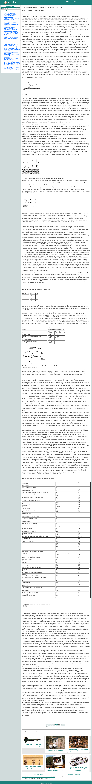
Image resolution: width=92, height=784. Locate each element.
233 (51, 724)
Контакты (86, 2)
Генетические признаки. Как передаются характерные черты (12, 65)
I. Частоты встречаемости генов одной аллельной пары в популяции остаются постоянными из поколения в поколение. (12, 21)
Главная (70, 2)
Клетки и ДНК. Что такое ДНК (11, 69)
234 (54, 724)
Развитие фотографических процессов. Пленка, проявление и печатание (12, 49)
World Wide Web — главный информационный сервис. (11, 38)
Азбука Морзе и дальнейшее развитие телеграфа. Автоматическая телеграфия (11, 46)
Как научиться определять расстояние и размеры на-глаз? (12, 61)
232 (49, 724)
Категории (78, 2)
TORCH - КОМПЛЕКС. (9, 36)
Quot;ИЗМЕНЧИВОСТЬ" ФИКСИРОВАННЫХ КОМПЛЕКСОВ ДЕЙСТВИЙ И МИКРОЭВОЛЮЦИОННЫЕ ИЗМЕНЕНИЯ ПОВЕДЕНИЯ (11, 30)
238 (64, 724)
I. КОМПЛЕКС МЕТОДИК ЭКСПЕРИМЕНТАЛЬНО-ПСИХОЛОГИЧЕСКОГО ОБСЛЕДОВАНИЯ (10, 15)
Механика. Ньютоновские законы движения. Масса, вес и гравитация (12, 56)
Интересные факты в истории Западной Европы (11, 68)
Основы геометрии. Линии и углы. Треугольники (11, 59)
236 (59, 724)
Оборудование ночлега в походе (12, 63)
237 (61, 724)
